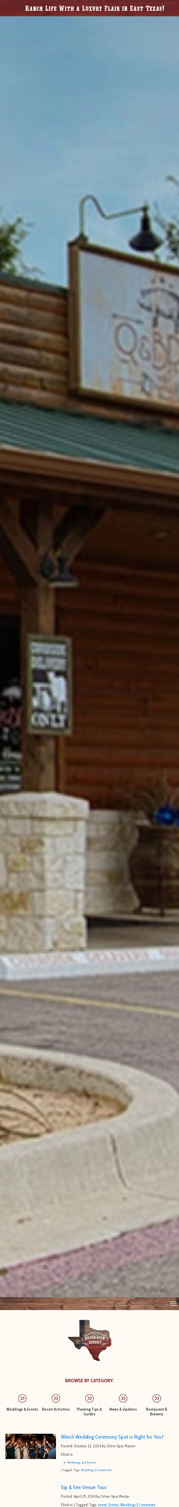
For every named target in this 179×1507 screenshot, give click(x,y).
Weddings (88, 1470)
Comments (104, 1470)
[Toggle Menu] (173, 1304)
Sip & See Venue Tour (84, 1487)
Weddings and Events (81, 1462)
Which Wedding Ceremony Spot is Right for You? (112, 1437)
